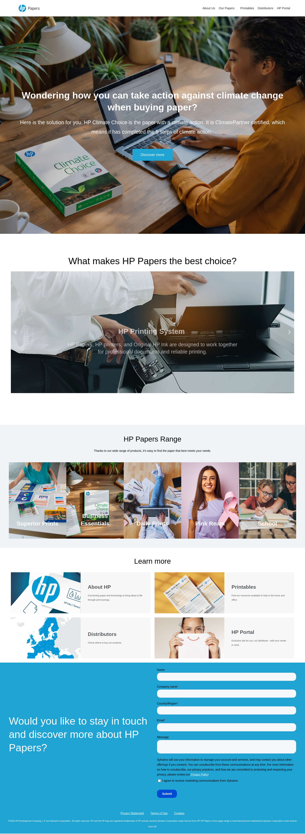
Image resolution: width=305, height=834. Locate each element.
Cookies (177, 813)
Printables (247, 8)
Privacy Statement (134, 813)
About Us (208, 8)
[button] (152, 155)
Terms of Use (159, 813)
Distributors (265, 8)
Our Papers (228, 8)
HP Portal (283, 8)
